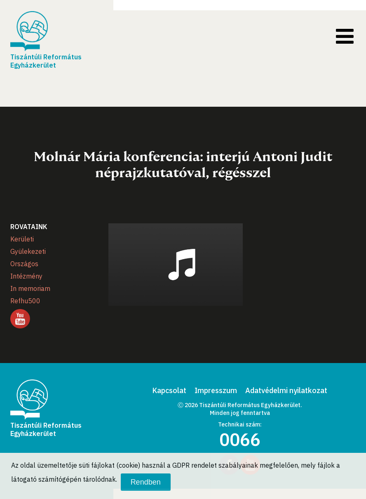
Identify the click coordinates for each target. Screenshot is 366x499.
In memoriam (30, 288)
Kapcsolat (169, 390)
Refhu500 (25, 301)
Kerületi (22, 239)
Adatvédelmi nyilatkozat (286, 390)
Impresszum (216, 390)
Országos (24, 264)
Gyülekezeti (28, 251)
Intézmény (26, 276)
